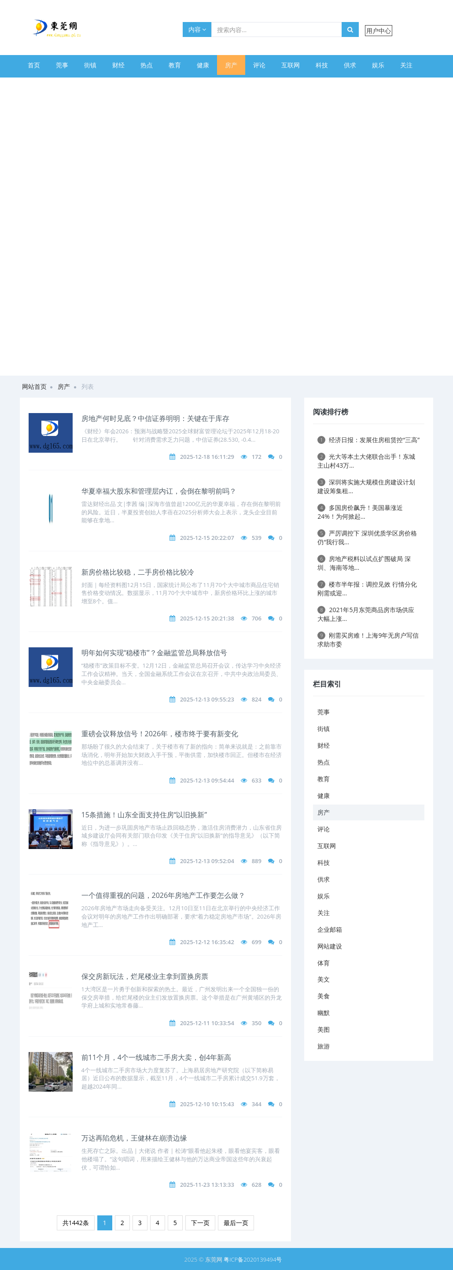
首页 (34, 65)
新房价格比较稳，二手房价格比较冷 (137, 572)
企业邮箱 (40, 85)
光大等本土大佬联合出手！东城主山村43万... (366, 460)
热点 (146, 65)
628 (256, 1185)
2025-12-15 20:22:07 (207, 538)
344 (256, 1104)
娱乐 (378, 65)
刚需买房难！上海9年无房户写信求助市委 (368, 639)
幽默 (199, 85)
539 (256, 538)
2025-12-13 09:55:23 (207, 699)
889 (256, 861)
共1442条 (76, 1222)
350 (256, 1023)
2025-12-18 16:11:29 (207, 457)
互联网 (290, 65)
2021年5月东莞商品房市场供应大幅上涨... (365, 614)
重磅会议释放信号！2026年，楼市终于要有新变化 (160, 733)
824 (256, 699)
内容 (197, 29)
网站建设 (80, 85)
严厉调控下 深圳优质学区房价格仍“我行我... (367, 537)
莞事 (62, 65)
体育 (115, 85)
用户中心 (378, 30)
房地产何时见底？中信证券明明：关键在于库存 (155, 418)
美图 (227, 85)
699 (256, 942)
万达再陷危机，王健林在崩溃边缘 (134, 1138)
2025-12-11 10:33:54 (207, 1023)
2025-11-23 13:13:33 (207, 1185)
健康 (203, 65)
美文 (143, 85)
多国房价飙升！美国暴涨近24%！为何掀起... (360, 512)
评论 (259, 65)
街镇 (90, 65)
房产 (231, 65)
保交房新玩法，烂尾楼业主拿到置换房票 (144, 976)
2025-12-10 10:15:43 (207, 1104)
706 (256, 618)
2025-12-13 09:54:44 (207, 780)
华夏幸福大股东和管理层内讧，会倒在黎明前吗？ (158, 491)
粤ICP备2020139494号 (253, 1259)
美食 (171, 85)
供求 (350, 65)
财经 (118, 65)
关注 (406, 65)
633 (256, 780)
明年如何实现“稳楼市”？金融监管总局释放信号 (154, 652)
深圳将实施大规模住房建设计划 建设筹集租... (366, 486)
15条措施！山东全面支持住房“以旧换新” (144, 815)
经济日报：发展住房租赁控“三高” (368, 440)
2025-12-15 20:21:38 (207, 618)
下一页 (200, 1222)
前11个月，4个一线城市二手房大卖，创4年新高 (156, 1057)
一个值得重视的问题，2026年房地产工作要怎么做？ (163, 895)
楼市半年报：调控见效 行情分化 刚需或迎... (367, 588)
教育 (175, 65)
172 (256, 457)
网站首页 (34, 386)
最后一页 (236, 1222)
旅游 (256, 85)
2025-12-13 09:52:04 (207, 861)
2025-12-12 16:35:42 (207, 942)
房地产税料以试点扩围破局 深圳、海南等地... (364, 563)
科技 (322, 65)
